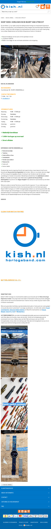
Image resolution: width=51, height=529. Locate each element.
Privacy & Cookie (23, 522)
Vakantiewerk (34, 522)
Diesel (44, 310)
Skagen (3, 311)
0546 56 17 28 (30, 1)
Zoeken (48, 11)
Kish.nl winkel (7, 484)
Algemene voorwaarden (10, 522)
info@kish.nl (6, 98)
